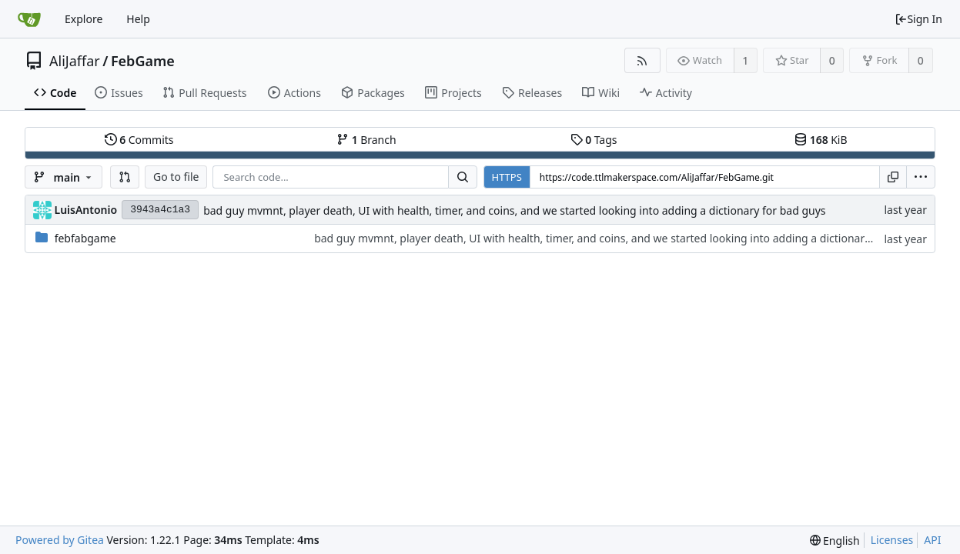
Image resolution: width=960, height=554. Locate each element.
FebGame (143, 60)
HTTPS (507, 177)
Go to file (176, 176)
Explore (83, 19)
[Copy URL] (893, 177)
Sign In (918, 19)
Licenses (892, 539)
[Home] (29, 19)
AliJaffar (74, 60)
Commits (139, 139)
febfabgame (85, 238)
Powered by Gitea (59, 539)
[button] (124, 177)
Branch (366, 139)
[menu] (920, 177)
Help (138, 19)
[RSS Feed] (642, 60)
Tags (593, 139)
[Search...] (462, 177)
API (932, 539)
